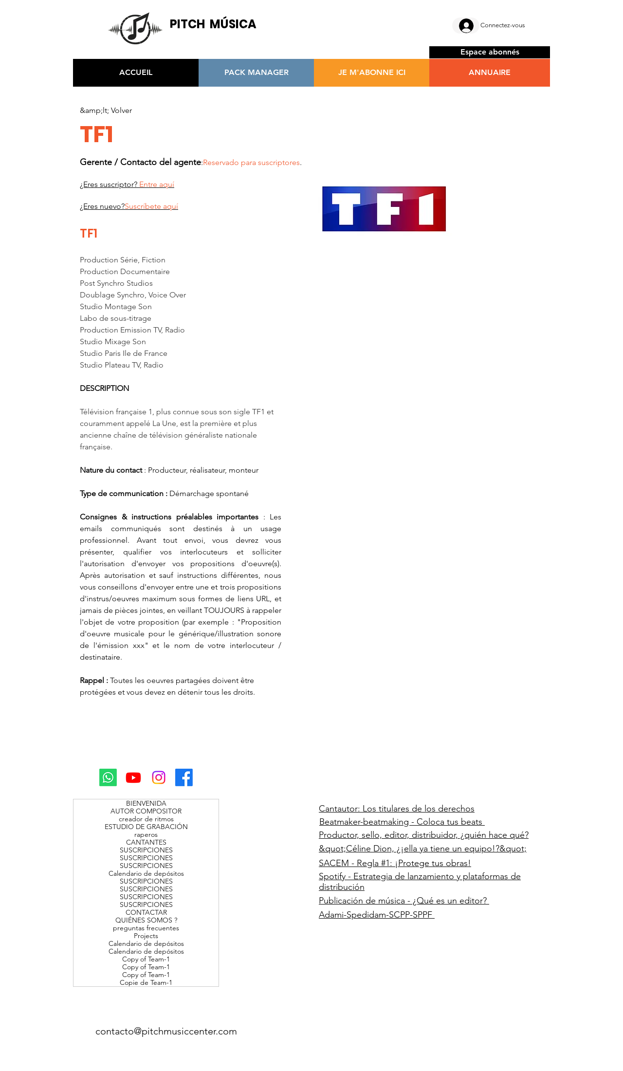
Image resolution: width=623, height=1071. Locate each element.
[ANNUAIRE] (489, 73)
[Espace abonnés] (489, 52)
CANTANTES (146, 842)
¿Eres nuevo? (129, 206)
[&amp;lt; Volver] (106, 111)
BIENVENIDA (146, 803)
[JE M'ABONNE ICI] (371, 73)
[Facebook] (184, 777)
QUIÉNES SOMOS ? (146, 920)
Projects (146, 936)
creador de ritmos (146, 819)
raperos (146, 834)
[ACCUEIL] (136, 73)
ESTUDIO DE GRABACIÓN (146, 827)
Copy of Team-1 (146, 959)
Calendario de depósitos (146, 873)
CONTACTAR (146, 912)
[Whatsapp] (108, 777)
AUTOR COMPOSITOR (146, 811)
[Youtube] (133, 777)
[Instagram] (158, 777)
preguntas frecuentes (146, 928)
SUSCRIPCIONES (146, 850)
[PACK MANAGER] (256, 73)
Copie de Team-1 (146, 982)
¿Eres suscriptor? (127, 184)
